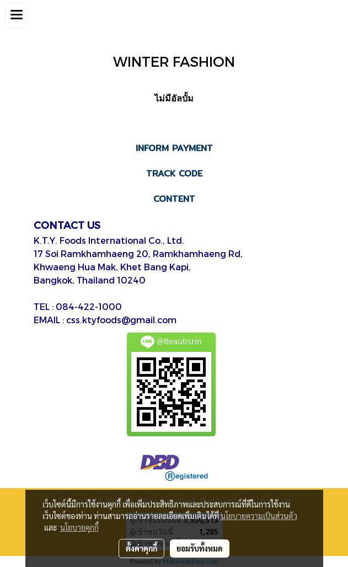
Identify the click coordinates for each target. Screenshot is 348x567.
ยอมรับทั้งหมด (199, 548)
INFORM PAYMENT (174, 148)
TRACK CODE (174, 173)
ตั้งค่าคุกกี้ (141, 548)
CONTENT (174, 199)
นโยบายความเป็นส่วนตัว (259, 516)
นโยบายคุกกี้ (79, 527)
